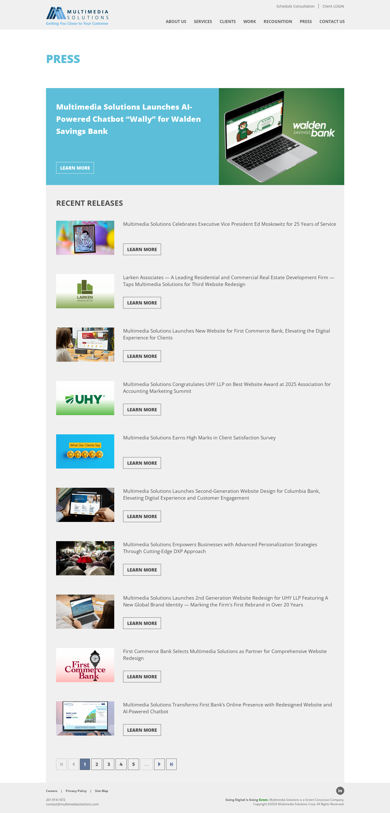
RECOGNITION (278, 21)
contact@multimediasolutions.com (72, 804)
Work (249, 21)
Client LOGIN (333, 6)
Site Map (101, 791)
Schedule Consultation (296, 6)
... (146, 764)
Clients (228, 21)
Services (203, 21)
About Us (176, 21)
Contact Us (332, 21)
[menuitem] (176, 21)
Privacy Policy (76, 791)
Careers (51, 791)
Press (306, 21)
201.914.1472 (55, 799)
